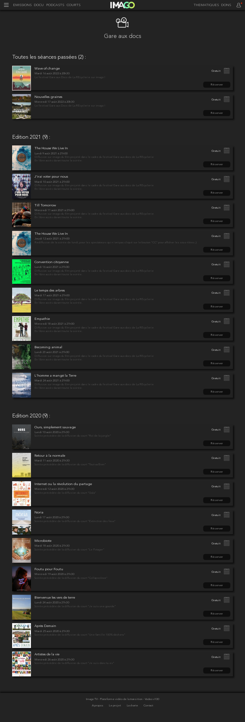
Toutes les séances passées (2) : (49, 57)
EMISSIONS (22, 5)
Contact (148, 705)
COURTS (73, 5)
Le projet (115, 705)
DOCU (39, 5)
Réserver (217, 84)
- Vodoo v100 (151, 699)
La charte (133, 705)
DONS (226, 5)
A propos (98, 705)
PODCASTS (55, 5)
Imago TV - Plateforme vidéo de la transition (114, 699)
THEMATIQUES (206, 5)
